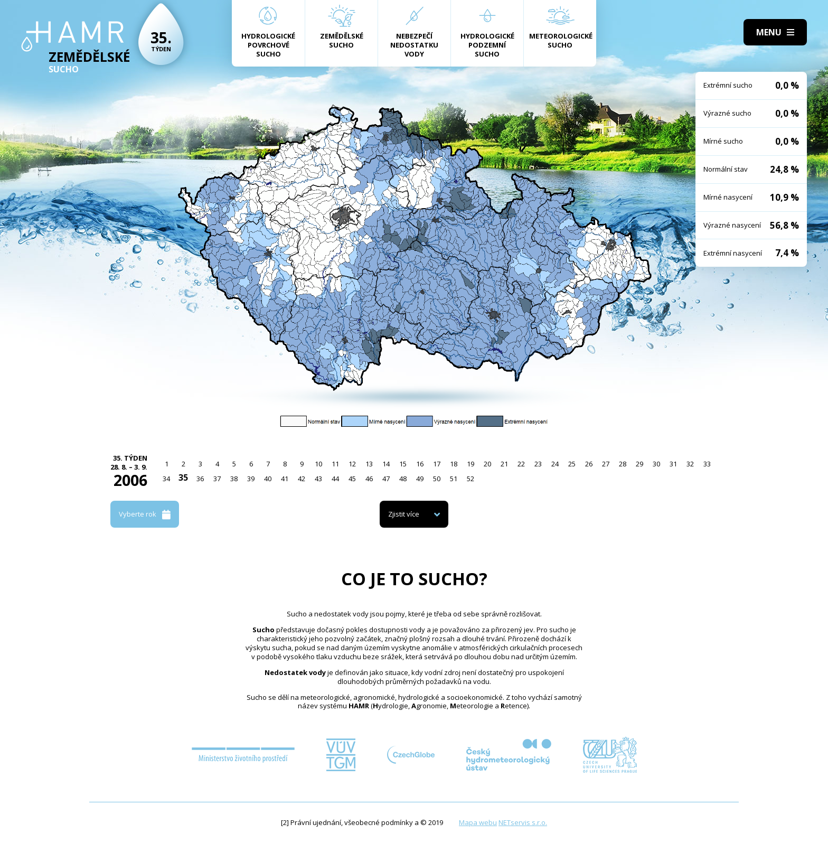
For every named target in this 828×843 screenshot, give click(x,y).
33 (707, 464)
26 (588, 464)
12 (352, 464)
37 (217, 478)
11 (335, 464)
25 (572, 464)
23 (538, 464)
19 (470, 464)
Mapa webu (478, 822)
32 (690, 464)
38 (234, 478)
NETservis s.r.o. (522, 822)
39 (251, 478)
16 (420, 464)
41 (284, 478)
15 (403, 464)
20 (487, 464)
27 (605, 464)
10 (318, 464)
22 (521, 464)
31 (673, 464)
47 (386, 478)
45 (352, 478)
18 (453, 464)
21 (504, 464)
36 (200, 478)
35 (183, 477)
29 (639, 464)
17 (436, 464)
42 (301, 478)
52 (470, 478)
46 (369, 478)
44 (335, 478)
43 (318, 478)
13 (369, 464)
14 (386, 464)
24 (555, 464)
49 (420, 478)
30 (656, 464)
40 (267, 478)
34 (166, 478)
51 (453, 478)
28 (622, 464)
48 (403, 478)
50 (436, 478)
